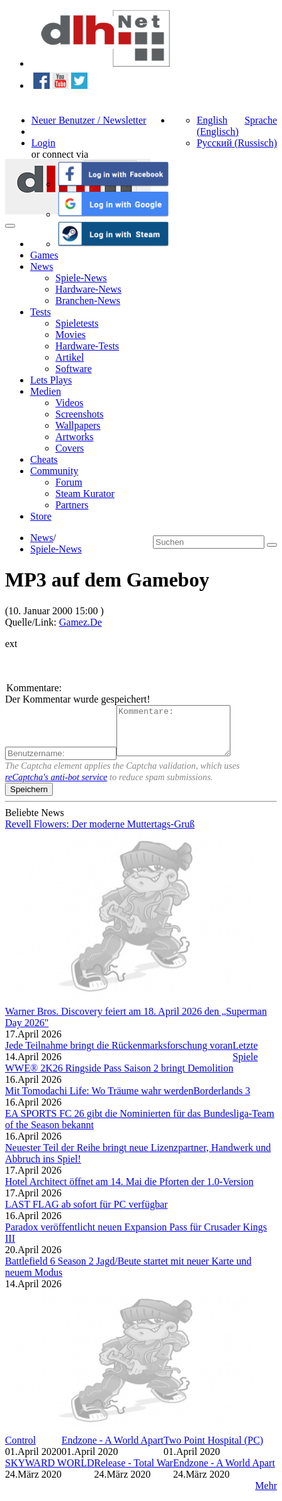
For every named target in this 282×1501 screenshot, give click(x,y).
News (41, 266)
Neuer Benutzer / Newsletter (89, 120)
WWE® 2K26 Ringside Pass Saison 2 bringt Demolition (119, 1077)
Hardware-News (88, 289)
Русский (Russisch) (236, 142)
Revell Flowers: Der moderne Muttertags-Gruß (100, 833)
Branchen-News (87, 300)
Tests (40, 312)
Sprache (260, 120)
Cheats (44, 459)
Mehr (266, 1495)
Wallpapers (78, 425)
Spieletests (76, 323)
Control (20, 1449)
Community (54, 470)
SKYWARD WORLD (49, 1472)
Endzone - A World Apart (113, 1449)
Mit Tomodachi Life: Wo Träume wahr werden (99, 1100)
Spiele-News (81, 277)
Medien (45, 391)
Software (73, 368)
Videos (69, 402)
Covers (69, 448)
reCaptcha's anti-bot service (56, 786)
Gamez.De (80, 622)
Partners (71, 504)
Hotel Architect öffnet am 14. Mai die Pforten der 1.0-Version (129, 1191)
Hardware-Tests (87, 346)
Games (44, 255)
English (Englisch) (217, 126)
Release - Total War (133, 1472)
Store (41, 516)
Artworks (74, 436)
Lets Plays (51, 380)
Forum (68, 482)
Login (43, 142)
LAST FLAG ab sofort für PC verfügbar (86, 1213)
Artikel (69, 357)
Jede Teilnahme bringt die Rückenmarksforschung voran (119, 1054)
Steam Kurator (85, 493)
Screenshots (79, 414)
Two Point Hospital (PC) (213, 1449)
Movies (70, 334)
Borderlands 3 (221, 1100)
